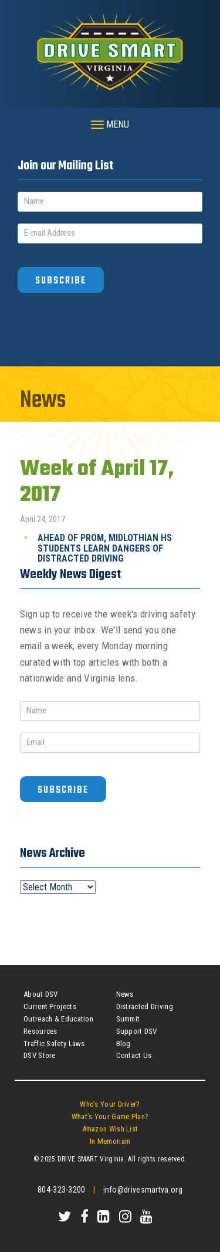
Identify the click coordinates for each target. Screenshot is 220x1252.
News (125, 994)
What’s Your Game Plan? (110, 1116)
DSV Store (39, 1055)
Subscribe (60, 281)
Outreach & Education (58, 1018)
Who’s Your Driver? (110, 1104)
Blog (123, 1043)
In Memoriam (110, 1141)
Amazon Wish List (110, 1128)
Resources (40, 1031)
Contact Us (134, 1055)
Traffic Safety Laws (54, 1043)
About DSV (40, 994)
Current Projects (49, 1006)
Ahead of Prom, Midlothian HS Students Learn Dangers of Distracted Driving (105, 548)
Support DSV (136, 1031)
